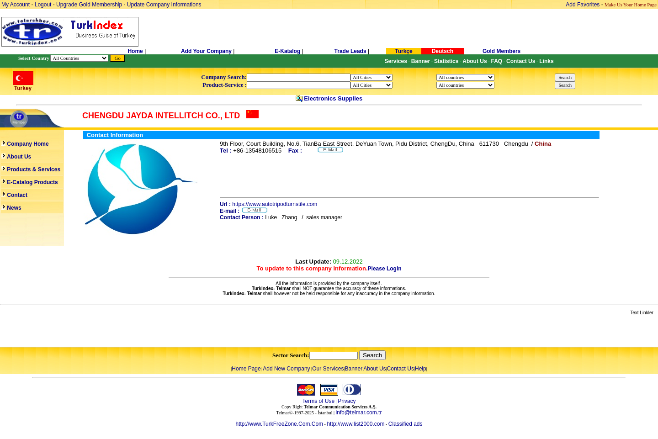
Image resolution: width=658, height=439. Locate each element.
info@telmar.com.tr (359, 412)
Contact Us (400, 368)
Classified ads (405, 424)
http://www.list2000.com (355, 424)
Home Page (246, 368)
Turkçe (403, 51)
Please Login (385, 268)
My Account (16, 4)
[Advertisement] (108, 331)
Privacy (347, 401)
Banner (354, 368)
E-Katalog (287, 51)
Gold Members (501, 51)
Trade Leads (350, 51)
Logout (43, 4)
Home (135, 51)
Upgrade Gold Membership (89, 4)
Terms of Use (318, 401)
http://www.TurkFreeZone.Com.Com (279, 424)
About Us (374, 368)
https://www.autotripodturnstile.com (274, 204)
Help (420, 368)
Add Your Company (207, 51)
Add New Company (286, 368)
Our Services (328, 368)
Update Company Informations (164, 4)
